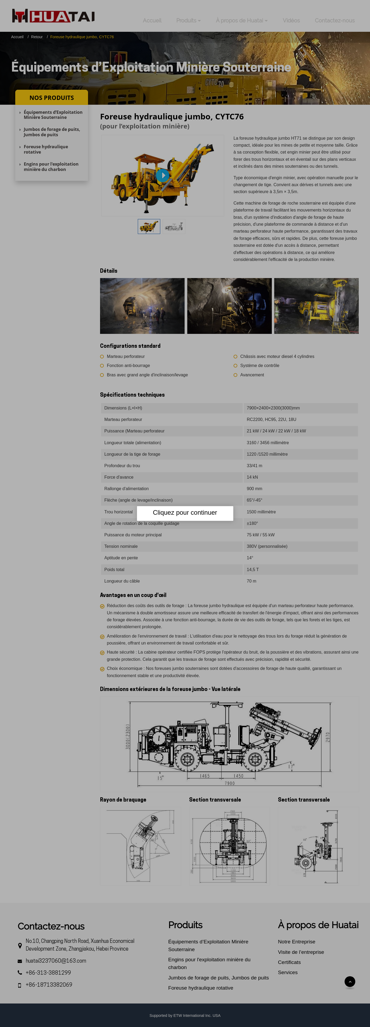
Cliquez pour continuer (185, 512)
